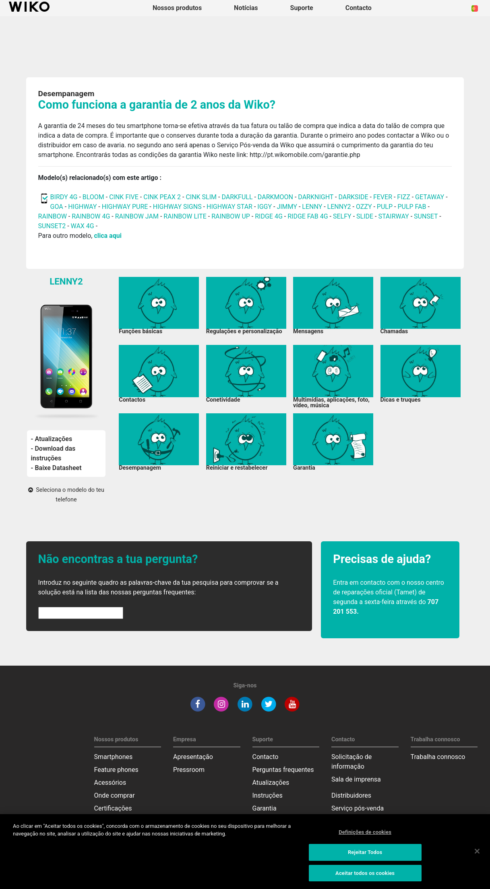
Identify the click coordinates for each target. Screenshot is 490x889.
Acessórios (110, 782)
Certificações (113, 808)
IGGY (264, 206)
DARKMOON (275, 197)
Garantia (264, 808)
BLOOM (93, 197)
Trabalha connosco (438, 757)
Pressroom (189, 769)
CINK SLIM (201, 197)
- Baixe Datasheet (56, 468)
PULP (385, 206)
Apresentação (193, 757)
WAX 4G (82, 226)
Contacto (265, 757)
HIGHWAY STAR (230, 206)
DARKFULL (236, 197)
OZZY (364, 206)
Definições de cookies (365, 838)
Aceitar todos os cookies (365, 879)
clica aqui (107, 235)
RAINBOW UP (230, 216)
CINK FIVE (124, 197)
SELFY (343, 216)
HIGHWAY (82, 206)
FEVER (383, 197)
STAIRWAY (393, 216)
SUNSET (426, 216)
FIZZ (403, 197)
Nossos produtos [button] (177, 8)
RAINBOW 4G (91, 216)
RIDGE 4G (269, 216)
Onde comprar (114, 795)
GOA (56, 206)
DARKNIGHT (315, 197)
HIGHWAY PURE (126, 206)
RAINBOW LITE (185, 216)
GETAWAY (429, 197)
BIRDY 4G (64, 197)
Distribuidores (351, 795)
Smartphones (113, 757)
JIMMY (287, 206)
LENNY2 (339, 206)
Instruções (267, 795)
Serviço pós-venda (357, 808)
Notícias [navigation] (246, 8)
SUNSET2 (52, 226)
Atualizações (270, 782)
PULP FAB (411, 206)
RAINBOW (52, 216)
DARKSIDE (353, 197)
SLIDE (364, 216)
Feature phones (116, 769)
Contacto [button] (358, 8)
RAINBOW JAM (137, 216)
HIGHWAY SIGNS (177, 206)
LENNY (312, 206)
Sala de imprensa (356, 779)
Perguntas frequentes (283, 769)
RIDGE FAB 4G (308, 216)
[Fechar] (477, 857)
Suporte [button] (301, 8)
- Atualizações (51, 439)
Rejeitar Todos (365, 859)
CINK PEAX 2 (162, 197)
